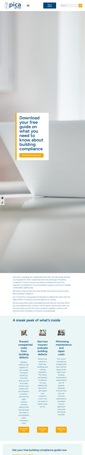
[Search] (80, 5)
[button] (28, 5)
